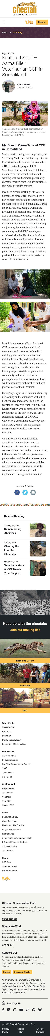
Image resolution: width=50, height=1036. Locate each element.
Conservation (8, 727)
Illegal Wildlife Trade (11, 829)
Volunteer (25, 685)
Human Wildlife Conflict (13, 825)
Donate (42, 22)
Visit (25, 710)
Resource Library (25, 661)
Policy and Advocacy (11, 740)
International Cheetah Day (14, 744)
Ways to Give (8, 788)
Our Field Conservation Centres (16, 764)
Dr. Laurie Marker (10, 760)
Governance (7, 772)
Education (6, 736)
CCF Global (7, 777)
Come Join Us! (9, 919)
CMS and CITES (9, 846)
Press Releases (9, 870)
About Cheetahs (9, 821)
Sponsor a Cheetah (22, 972)
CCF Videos (7, 850)
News (5, 32)
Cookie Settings (40, 1030)
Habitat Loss (8, 834)
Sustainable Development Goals (17, 838)
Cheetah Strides (9, 866)
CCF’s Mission (9, 756)
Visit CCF (6, 801)
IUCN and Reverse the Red (14, 842)
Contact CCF (8, 805)
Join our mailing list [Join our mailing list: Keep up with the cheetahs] (25, 630)
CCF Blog (17, 32)
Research (6, 731)
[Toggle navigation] (4, 22)
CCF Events (7, 792)
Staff (4, 768)
